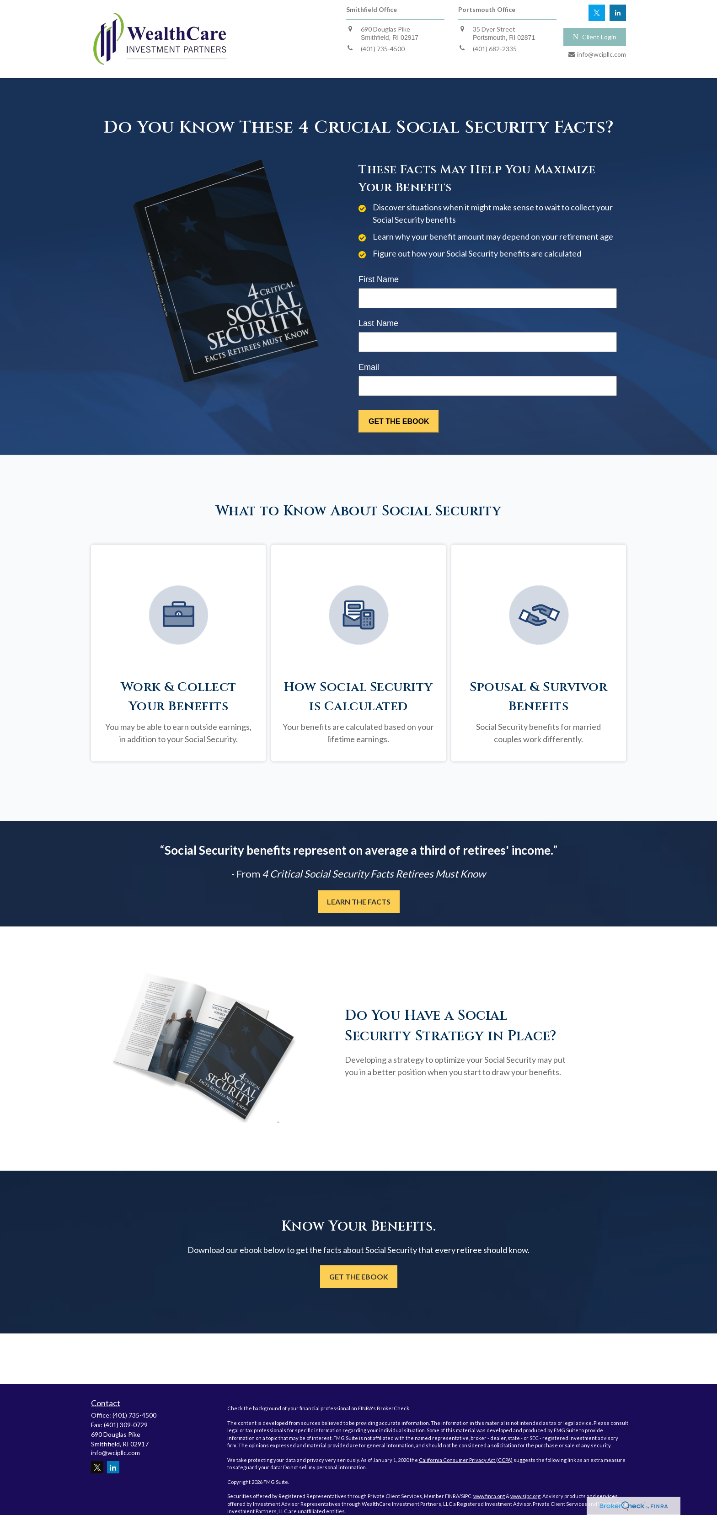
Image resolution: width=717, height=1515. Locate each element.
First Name (378, 279)
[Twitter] (597, 13)
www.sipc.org (525, 1496)
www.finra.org (489, 1496)
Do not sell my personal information (324, 1467)
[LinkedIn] (618, 13)
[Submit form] (398, 421)
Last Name (378, 323)
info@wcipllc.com (115, 1452)
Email (368, 367)
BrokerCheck (393, 1408)
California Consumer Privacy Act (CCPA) (466, 1460)
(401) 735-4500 (134, 1415)
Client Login (594, 37)
